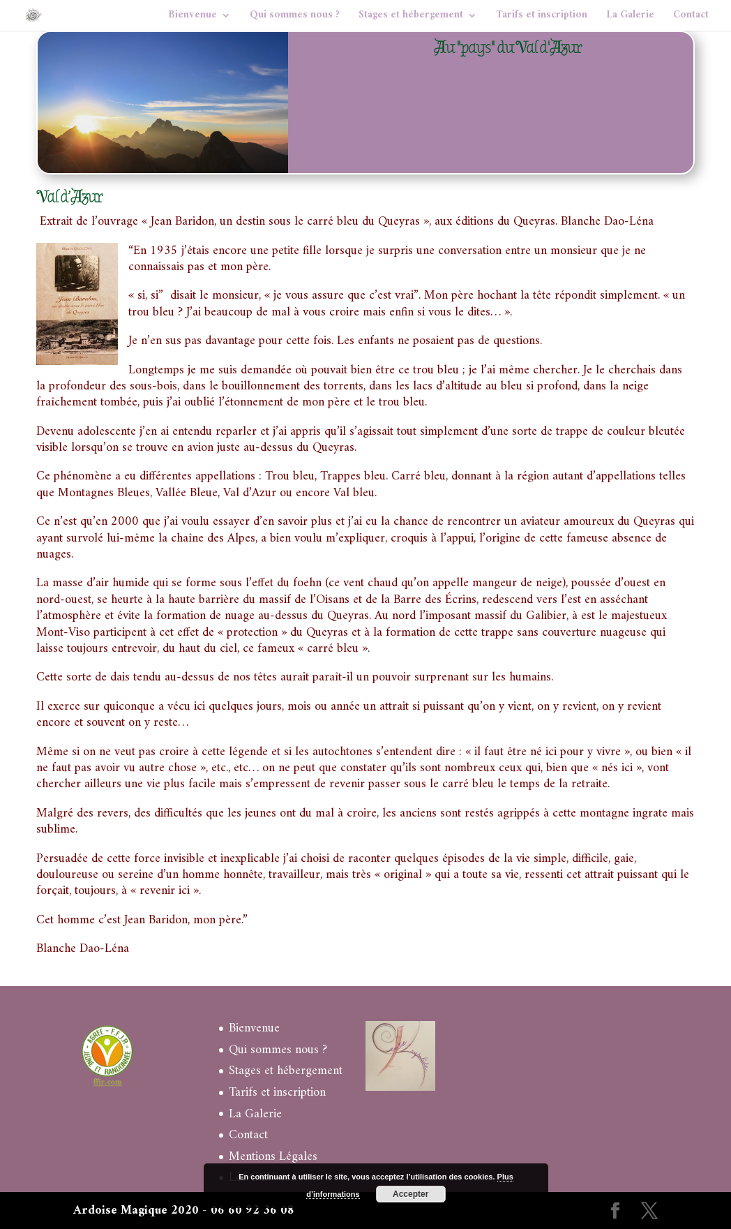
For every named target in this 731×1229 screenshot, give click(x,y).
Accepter (410, 1194)
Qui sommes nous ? (295, 17)
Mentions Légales (273, 1157)
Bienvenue (192, 17)
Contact (691, 17)
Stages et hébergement (411, 17)
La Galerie (630, 17)
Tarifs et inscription (541, 17)
